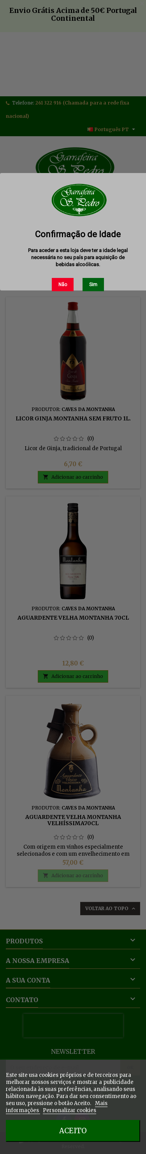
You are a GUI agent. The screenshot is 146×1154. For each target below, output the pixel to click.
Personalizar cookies (69, 1110)
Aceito (73, 1130)
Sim (93, 284)
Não (62, 284)
